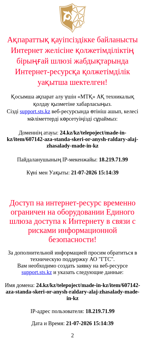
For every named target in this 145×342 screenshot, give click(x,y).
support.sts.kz (35, 111)
